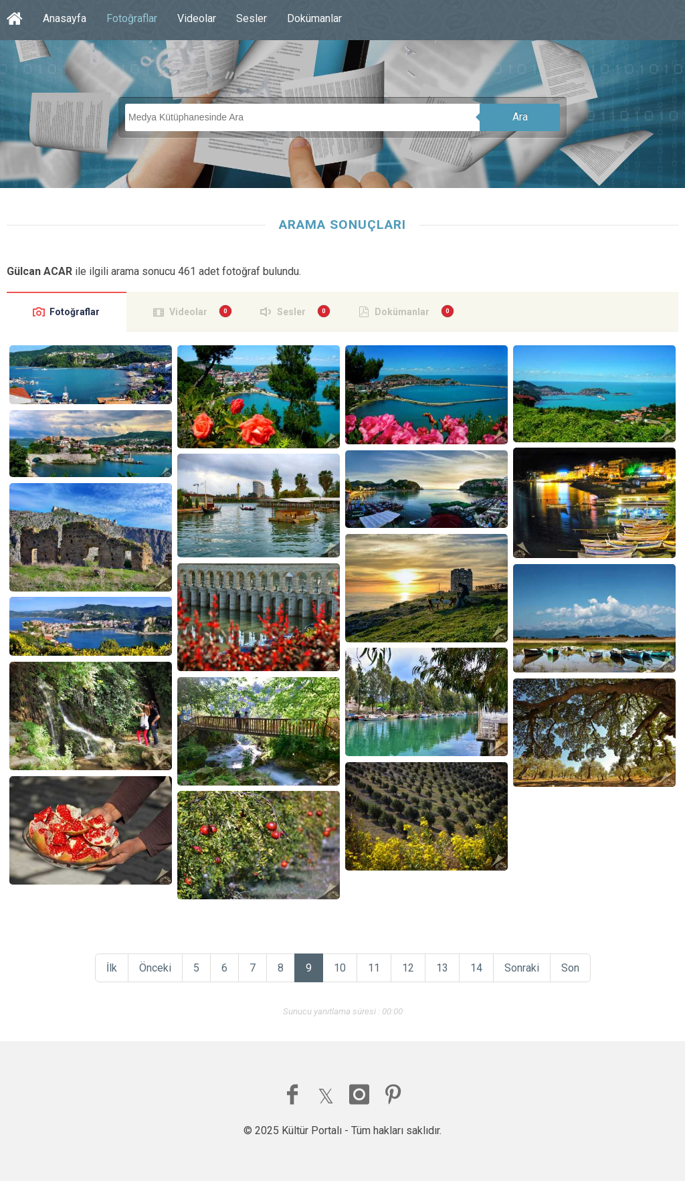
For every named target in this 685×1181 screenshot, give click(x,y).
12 (408, 968)
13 (442, 968)
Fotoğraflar (131, 18)
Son (570, 968)
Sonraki (521, 968)
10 (340, 968)
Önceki (155, 968)
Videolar (196, 18)
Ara (520, 116)
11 (374, 968)
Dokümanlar (314, 18)
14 (476, 968)
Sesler (251, 18)
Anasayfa (64, 18)
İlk (111, 968)
